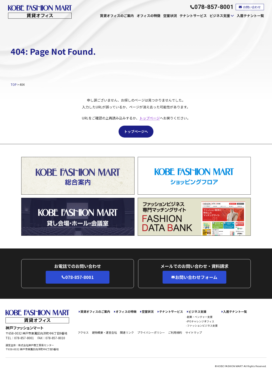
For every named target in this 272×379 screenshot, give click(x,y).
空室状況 (170, 15)
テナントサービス (193, 15)
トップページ (149, 118)
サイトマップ (193, 332)
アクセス (83, 332)
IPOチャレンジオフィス (200, 321)
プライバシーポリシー (151, 332)
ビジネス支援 (220, 15)
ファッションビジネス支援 (202, 325)
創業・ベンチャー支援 (199, 317)
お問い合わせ (250, 7)
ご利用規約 (175, 332)
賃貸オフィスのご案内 (117, 15)
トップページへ (136, 131)
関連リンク (127, 332)
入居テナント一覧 (250, 15)
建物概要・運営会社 (104, 332)
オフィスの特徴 (148, 15)
